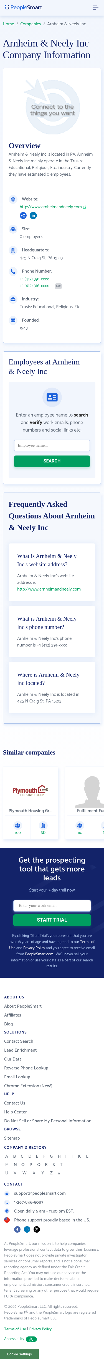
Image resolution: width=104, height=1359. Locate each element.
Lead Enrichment (20, 1050)
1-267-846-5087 (23, 1202)
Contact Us (14, 1103)
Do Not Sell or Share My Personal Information (48, 1121)
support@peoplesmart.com (35, 1193)
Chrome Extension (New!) (28, 1086)
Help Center (15, 1112)
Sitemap (12, 1138)
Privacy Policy (34, 948)
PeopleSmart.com (39, 954)
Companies (30, 24)
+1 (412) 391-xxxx (34, 279)
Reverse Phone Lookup (26, 1068)
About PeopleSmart (23, 1006)
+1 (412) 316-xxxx (34, 286)
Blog (8, 1024)
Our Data (13, 1059)
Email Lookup (17, 1077)
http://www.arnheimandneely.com (51, 207)
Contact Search (18, 1041)
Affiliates (12, 1015)
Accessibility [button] (20, 1339)
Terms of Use (15, 1329)
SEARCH (52, 461)
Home (8, 24)
